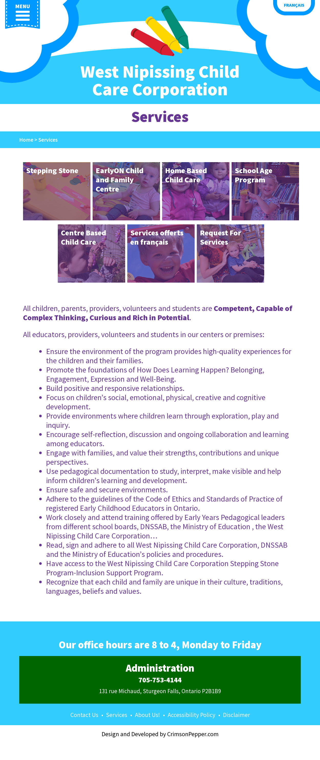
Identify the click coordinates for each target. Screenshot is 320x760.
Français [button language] (294, 5)
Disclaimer (236, 715)
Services (116, 715)
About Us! (147, 715)
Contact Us (84, 715)
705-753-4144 (160, 680)
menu (22, 12)
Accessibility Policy (191, 715)
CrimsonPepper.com (193, 734)
